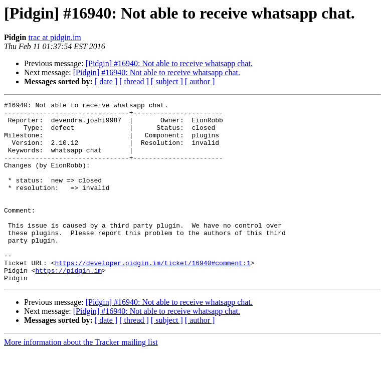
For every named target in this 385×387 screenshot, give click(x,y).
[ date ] (106, 81)
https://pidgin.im (68, 304)
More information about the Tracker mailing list (81, 378)
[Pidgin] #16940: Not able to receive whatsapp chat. (169, 63)
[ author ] (200, 81)
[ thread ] (134, 81)
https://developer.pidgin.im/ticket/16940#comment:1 (152, 295)
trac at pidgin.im (54, 37)
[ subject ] (167, 81)
